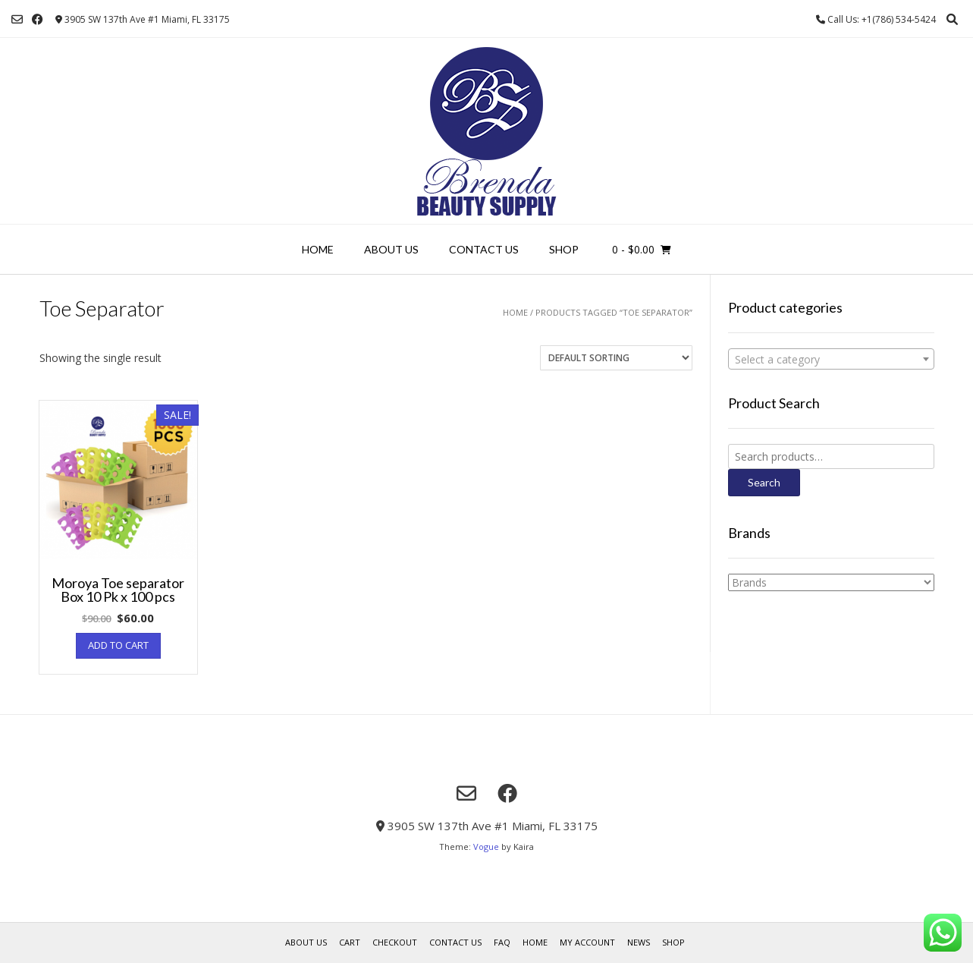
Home (318, 249)
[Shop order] (616, 357)
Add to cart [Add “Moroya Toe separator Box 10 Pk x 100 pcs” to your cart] (118, 645)
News (638, 942)
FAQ (502, 942)
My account (587, 942)
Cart (349, 942)
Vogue (486, 846)
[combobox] (831, 359)
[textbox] (831, 359)
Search (764, 482)
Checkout (394, 942)
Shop (564, 249)
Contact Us (484, 249)
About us (391, 249)
